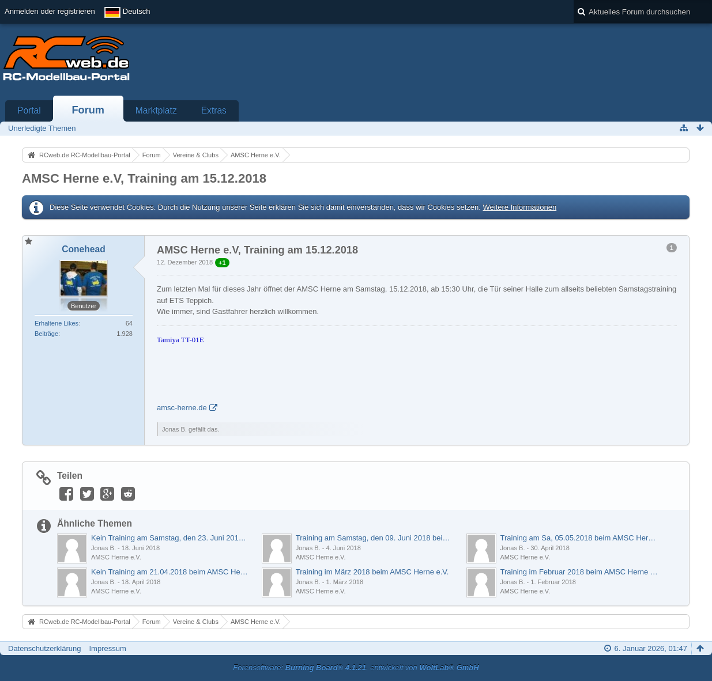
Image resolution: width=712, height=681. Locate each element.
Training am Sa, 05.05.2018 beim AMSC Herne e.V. (579, 538)
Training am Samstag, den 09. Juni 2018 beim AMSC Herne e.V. (375, 538)
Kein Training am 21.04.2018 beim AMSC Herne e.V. (170, 572)
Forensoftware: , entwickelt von (356, 667)
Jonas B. (103, 547)
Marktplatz (156, 110)
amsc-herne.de (182, 407)
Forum (87, 110)
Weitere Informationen (519, 207)
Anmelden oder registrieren (50, 11)
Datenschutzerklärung (44, 648)
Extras (214, 110)
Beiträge (46, 333)
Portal (29, 110)
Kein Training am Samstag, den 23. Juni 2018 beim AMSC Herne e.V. (170, 538)
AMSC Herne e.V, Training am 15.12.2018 (144, 178)
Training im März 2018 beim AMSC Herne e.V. (372, 572)
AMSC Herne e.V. (116, 557)
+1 (222, 262)
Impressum (107, 648)
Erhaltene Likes (56, 323)
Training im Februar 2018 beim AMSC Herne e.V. (579, 572)
